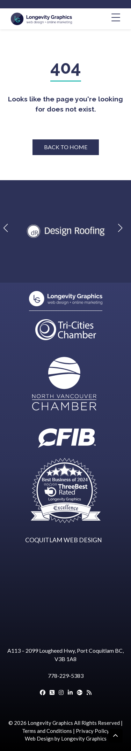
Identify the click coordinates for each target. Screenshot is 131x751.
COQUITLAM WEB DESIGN (63, 540)
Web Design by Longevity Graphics (66, 738)
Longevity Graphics (50, 723)
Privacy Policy (92, 731)
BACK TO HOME (65, 147)
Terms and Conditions (47, 731)
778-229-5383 (65, 675)
